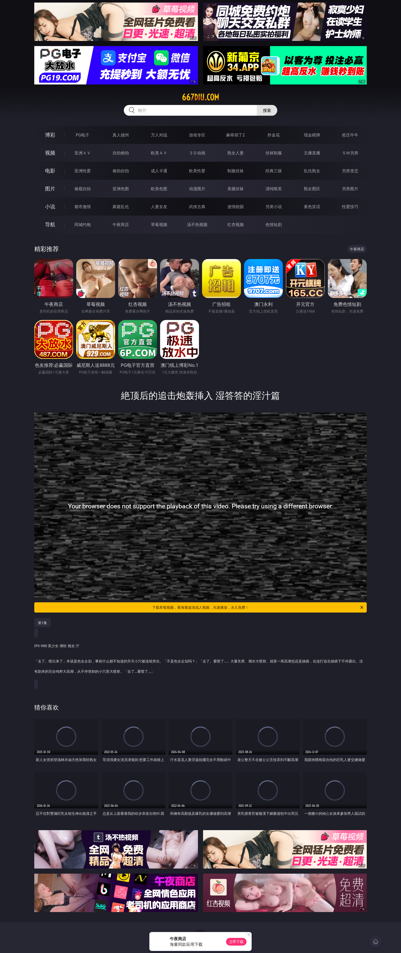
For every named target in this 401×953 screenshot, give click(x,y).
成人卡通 (159, 171)
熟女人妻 (235, 153)
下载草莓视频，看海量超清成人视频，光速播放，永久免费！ (258, 607)
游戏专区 (197, 135)
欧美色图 (159, 188)
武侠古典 (197, 206)
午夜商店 (121, 224)
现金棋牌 (312, 135)
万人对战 (159, 135)
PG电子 (82, 135)
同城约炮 (82, 224)
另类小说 (273, 206)
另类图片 (350, 188)
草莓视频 (159, 224)
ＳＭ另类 (350, 153)
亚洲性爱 (82, 171)
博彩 (50, 134)
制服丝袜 (235, 171)
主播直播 (312, 153)
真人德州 (121, 135)
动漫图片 (197, 188)
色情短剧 (273, 224)
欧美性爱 (197, 171)
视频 (50, 152)
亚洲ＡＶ (82, 153)
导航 (50, 224)
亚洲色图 (121, 188)
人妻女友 (159, 206)
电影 (50, 170)
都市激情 (82, 206)
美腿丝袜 (235, 188)
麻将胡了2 (235, 135)
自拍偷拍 (121, 153)
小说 (50, 206)
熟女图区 (312, 188)
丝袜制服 (273, 153)
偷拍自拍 (121, 171)
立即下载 (236, 941)
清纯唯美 (273, 188)
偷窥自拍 (82, 188)
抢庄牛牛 (350, 135)
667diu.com (200, 97)
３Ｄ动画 (197, 153)
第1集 (42, 622)
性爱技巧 (350, 206)
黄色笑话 (312, 206)
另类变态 (350, 171)
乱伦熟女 (312, 171)
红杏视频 (235, 224)
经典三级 (273, 171)
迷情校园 (235, 206)
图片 (50, 188)
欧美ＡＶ (159, 153)
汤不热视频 (197, 224)
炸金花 (274, 135)
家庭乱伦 (121, 206)
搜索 (267, 110)
